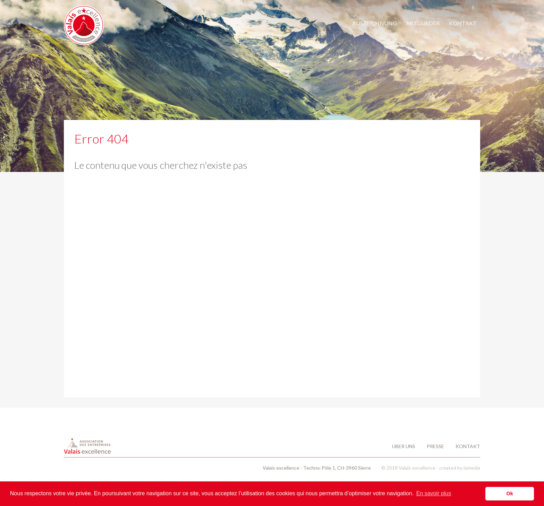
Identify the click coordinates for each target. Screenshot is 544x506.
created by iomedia (459, 468)
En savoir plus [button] (433, 493)
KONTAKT (463, 23)
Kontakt (468, 446)
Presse (436, 446)
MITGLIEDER (423, 23)
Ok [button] (510, 493)
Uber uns (404, 446)
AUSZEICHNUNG (374, 23)
